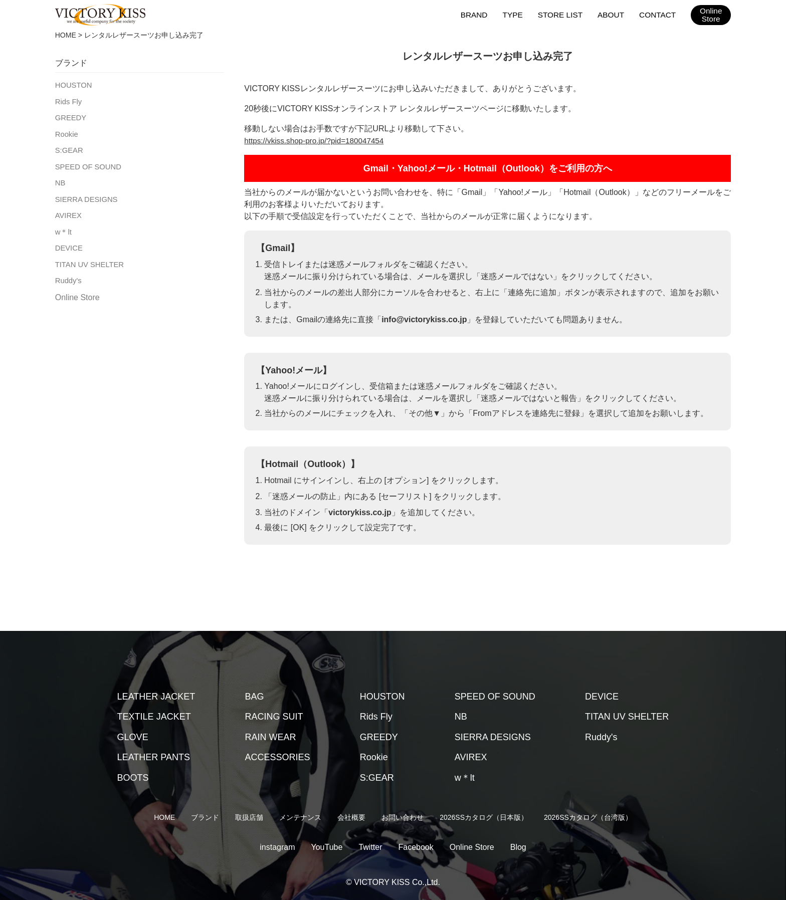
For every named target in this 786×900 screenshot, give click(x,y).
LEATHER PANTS (153, 757)
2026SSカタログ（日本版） (484, 817)
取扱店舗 (249, 817)
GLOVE (132, 737)
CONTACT (658, 14)
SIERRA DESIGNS (84, 195)
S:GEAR (68, 148)
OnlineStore (711, 15)
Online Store (77, 291)
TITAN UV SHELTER (87, 259)
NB (60, 179)
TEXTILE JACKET (154, 717)
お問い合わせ (402, 817)
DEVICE (68, 243)
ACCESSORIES (277, 757)
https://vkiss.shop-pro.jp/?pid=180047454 (317, 140)
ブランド (205, 817)
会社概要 (351, 817)
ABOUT (612, 14)
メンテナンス (300, 817)
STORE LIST (562, 14)
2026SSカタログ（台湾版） (588, 817)
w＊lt (63, 227)
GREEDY (70, 116)
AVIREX (67, 211)
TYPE (515, 14)
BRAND (477, 14)
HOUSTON (72, 85)
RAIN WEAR (270, 737)
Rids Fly (68, 101)
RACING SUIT (274, 717)
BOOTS (133, 778)
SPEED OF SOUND (86, 164)
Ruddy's (67, 274)
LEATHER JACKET (156, 697)
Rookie (66, 132)
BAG (254, 697)
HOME (65, 35)
